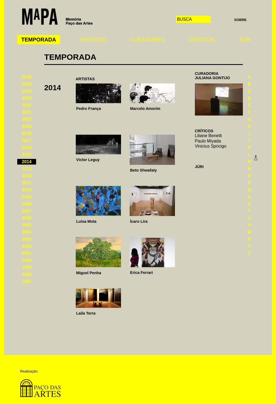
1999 (27, 267)
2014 (27, 161)
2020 (27, 119)
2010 (27, 189)
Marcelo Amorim (145, 108)
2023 (27, 98)
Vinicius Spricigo (210, 146)
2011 (27, 182)
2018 (27, 133)
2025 (27, 84)
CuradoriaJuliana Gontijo (212, 75)
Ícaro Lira (139, 221)
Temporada (38, 40)
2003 (27, 239)
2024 (27, 91)
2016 (27, 147)
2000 (27, 260)
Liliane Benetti (208, 135)
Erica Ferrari (141, 272)
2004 (27, 232)
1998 (27, 274)
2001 (27, 253)
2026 (27, 77)
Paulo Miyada (208, 141)
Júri (245, 40)
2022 (27, 105)
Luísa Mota (86, 221)
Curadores (147, 40)
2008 (27, 204)
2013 (27, 168)
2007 (27, 211)
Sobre (240, 20)
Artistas (93, 40)
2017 (27, 140)
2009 (27, 197)
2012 (27, 175)
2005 (27, 225)
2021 (27, 112)
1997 (27, 281)
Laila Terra (86, 313)
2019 (27, 126)
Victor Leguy (88, 160)
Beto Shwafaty (143, 170)
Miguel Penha (88, 273)
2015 (27, 154)
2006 (27, 218)
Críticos (202, 40)
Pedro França (88, 108)
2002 (27, 246)
